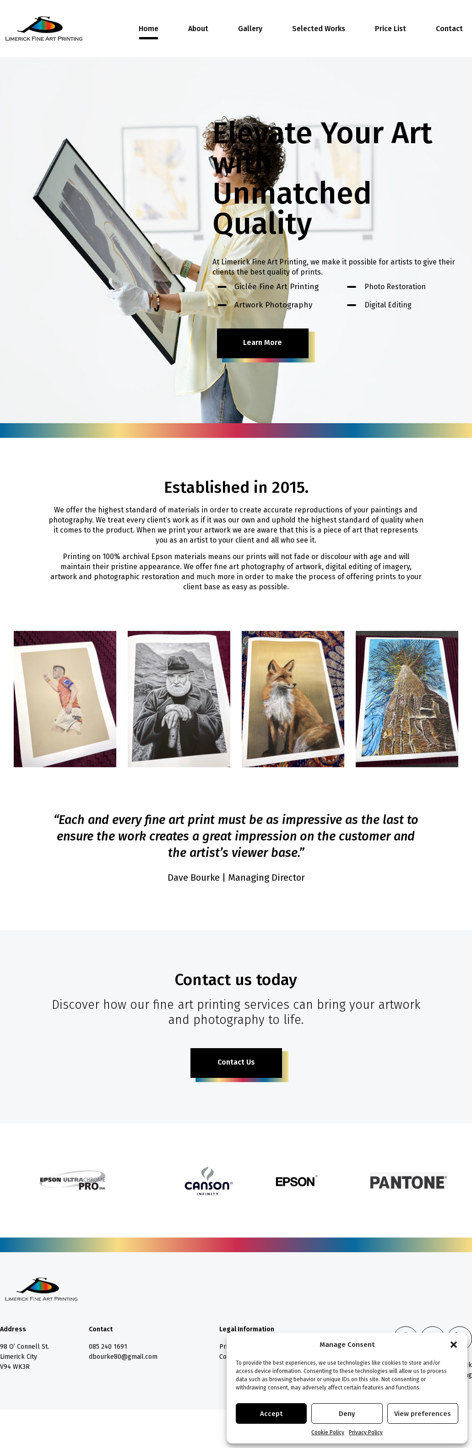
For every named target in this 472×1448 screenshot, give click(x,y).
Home (148, 28)
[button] (453, 1344)
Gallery (250, 28)
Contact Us (236, 1062)
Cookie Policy (327, 1432)
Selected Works (318, 28)
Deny (347, 1414)
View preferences (422, 1414)
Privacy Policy (366, 1432)
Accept (271, 1414)
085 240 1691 (108, 1347)
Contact (449, 28)
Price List (390, 28)
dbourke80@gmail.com (123, 1357)
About (198, 28)
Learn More (262, 342)
